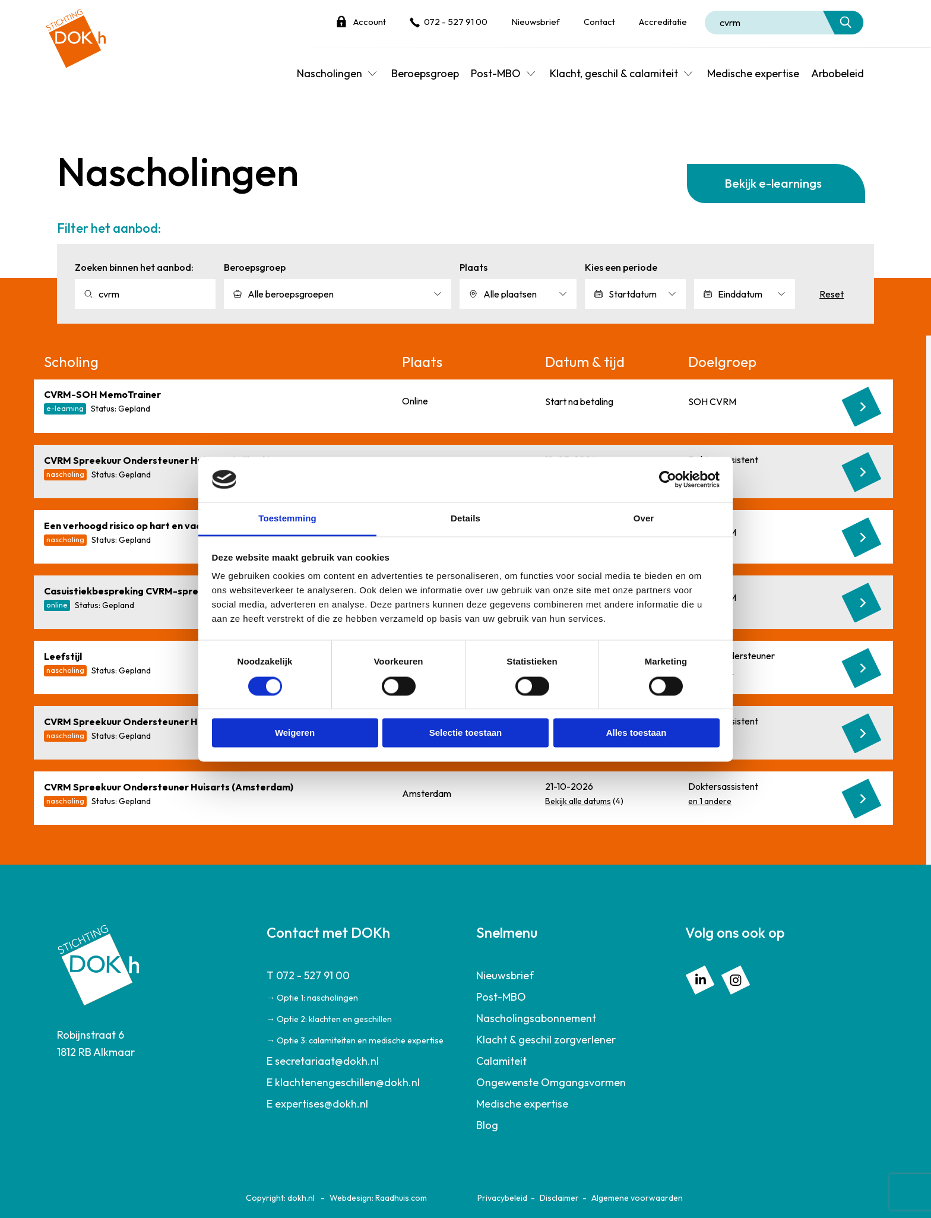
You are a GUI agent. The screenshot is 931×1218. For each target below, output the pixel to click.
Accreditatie (663, 21)
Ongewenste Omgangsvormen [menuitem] (551, 1082)
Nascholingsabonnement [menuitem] (536, 1018)
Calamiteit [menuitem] (501, 1061)
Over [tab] (644, 519)
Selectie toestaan (465, 733)
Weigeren (295, 733)
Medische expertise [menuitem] (753, 73)
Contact (599, 21)
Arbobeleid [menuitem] (837, 73)
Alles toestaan (636, 733)
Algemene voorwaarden (637, 1197)
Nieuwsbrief (535, 21)
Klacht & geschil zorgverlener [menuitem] (546, 1039)
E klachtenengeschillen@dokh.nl (343, 1082)
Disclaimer (559, 1197)
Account (369, 21)
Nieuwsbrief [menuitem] (505, 975)
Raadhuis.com (401, 1197)
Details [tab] (465, 519)
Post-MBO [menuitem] (496, 73)
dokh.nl (301, 1197)
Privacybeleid (502, 1197)
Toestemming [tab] (287, 519)
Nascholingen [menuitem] (329, 73)
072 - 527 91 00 (455, 21)
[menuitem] (361, 1008)
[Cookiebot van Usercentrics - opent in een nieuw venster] (668, 479)
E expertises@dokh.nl (317, 1104)
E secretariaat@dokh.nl (323, 1061)
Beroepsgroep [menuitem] (425, 73)
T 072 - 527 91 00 (308, 975)
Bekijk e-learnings (773, 183)
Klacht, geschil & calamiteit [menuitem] (614, 73)
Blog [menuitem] (487, 1125)
